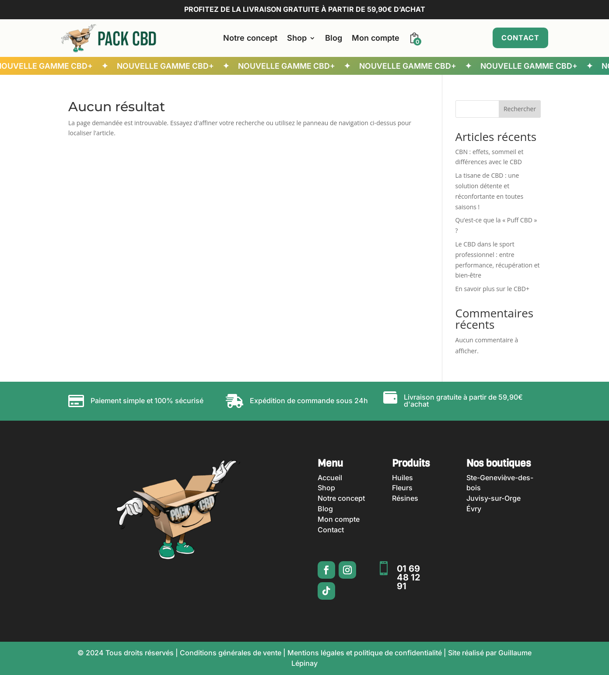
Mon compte (375, 37)
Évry (473, 508)
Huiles (402, 477)
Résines (405, 498)
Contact (520, 37)
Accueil (330, 477)
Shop (297, 37)
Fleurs (402, 487)
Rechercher (520, 109)
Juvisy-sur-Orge (493, 498)
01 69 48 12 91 (408, 577)
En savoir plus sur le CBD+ (492, 289)
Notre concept (250, 37)
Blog (333, 37)
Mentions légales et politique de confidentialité (364, 652)
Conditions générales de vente (230, 652)
